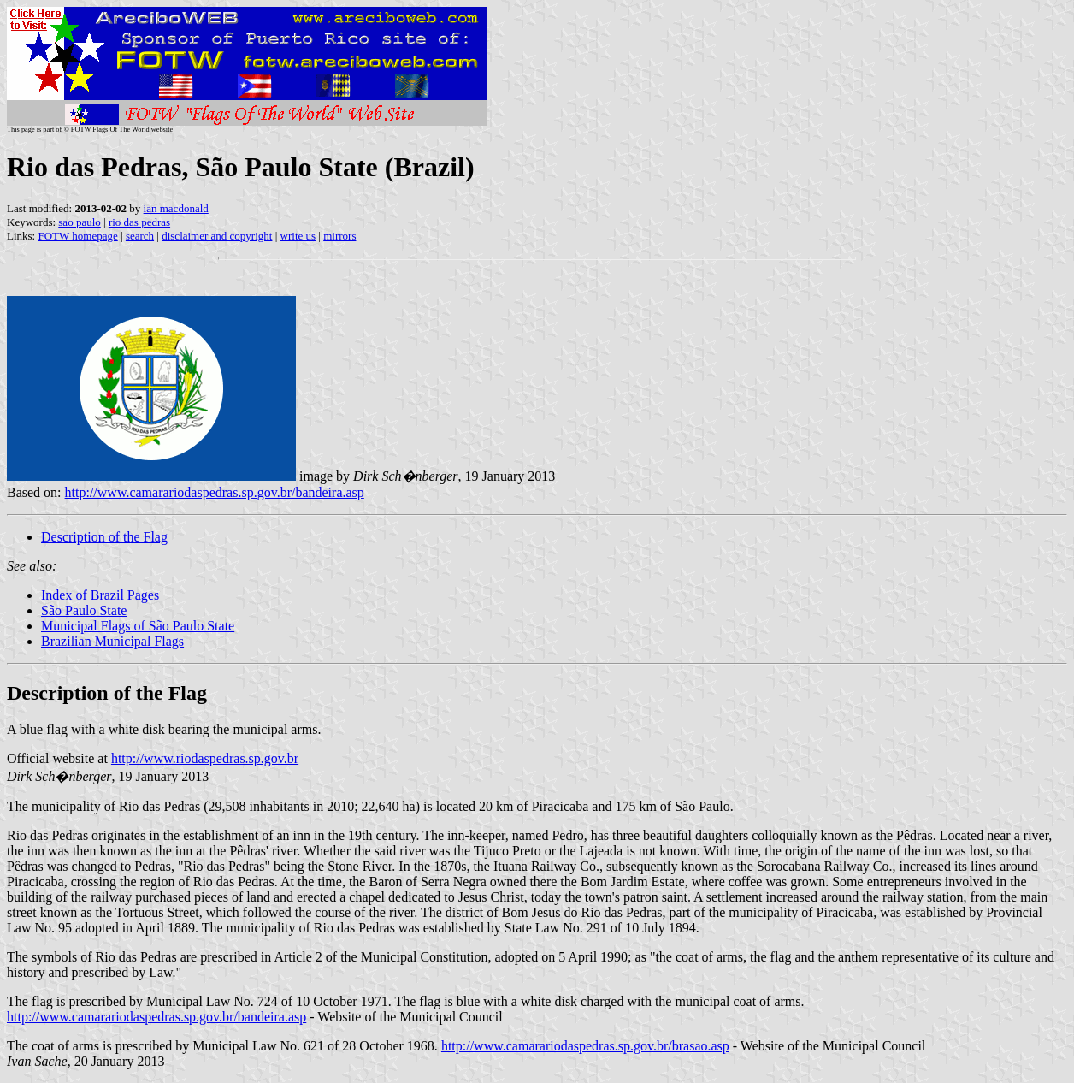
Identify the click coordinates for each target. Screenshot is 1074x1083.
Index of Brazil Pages (100, 595)
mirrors (339, 235)
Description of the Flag (104, 537)
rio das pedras (139, 222)
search (140, 235)
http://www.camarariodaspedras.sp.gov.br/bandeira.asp (214, 492)
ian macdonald (176, 208)
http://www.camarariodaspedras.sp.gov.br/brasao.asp (585, 1046)
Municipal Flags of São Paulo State (137, 625)
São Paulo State (84, 610)
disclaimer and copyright (217, 235)
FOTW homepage (77, 235)
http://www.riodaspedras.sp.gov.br (204, 758)
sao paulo (79, 222)
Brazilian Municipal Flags (112, 641)
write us (298, 235)
